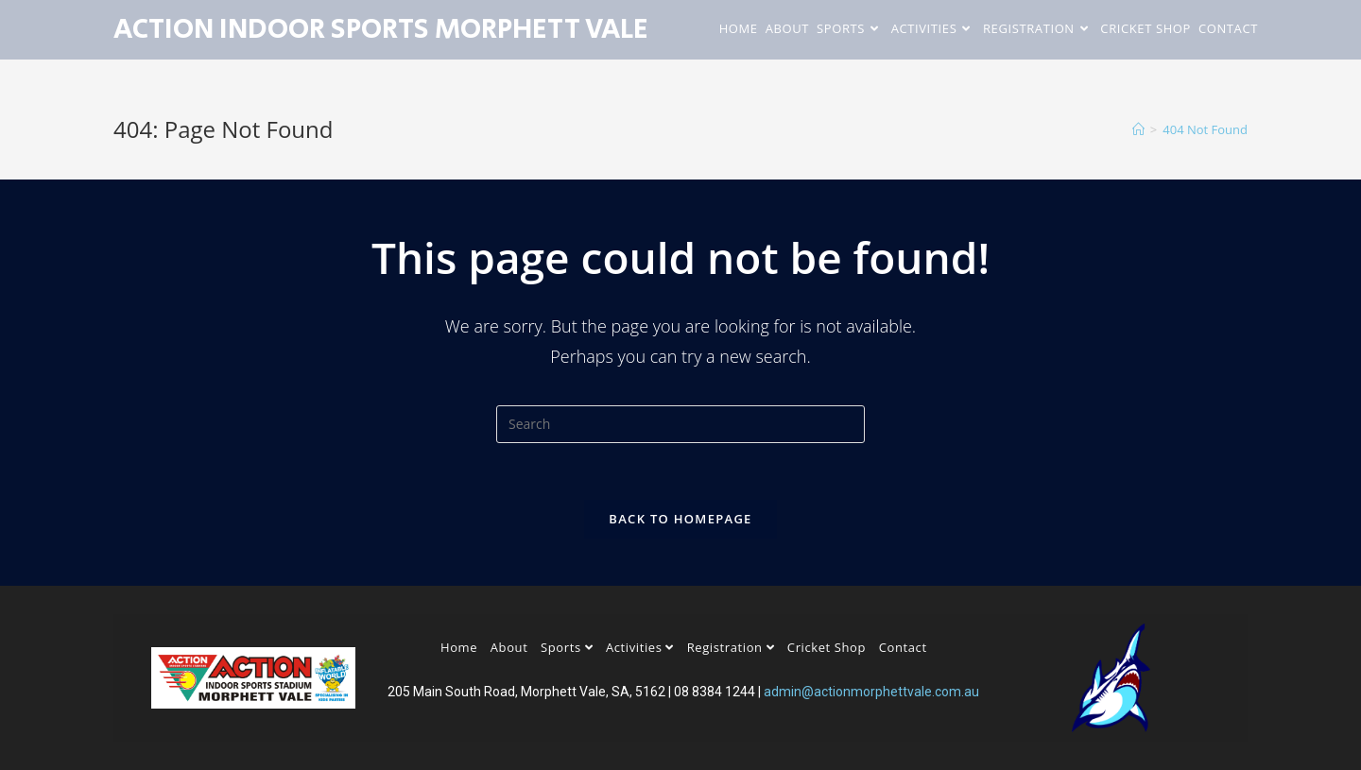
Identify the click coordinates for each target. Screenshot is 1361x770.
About (509, 647)
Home (458, 647)
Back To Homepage (680, 518)
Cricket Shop (826, 647)
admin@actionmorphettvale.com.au (871, 691)
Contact (903, 647)
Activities (640, 647)
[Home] (1138, 129)
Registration (731, 647)
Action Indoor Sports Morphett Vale (380, 29)
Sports (567, 647)
